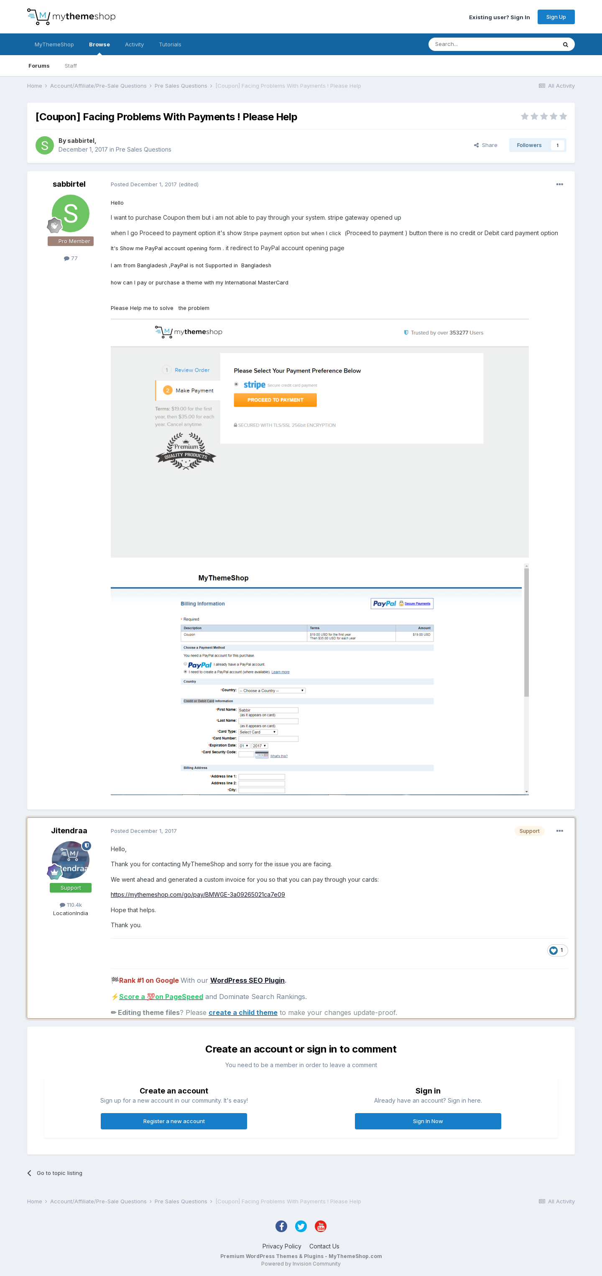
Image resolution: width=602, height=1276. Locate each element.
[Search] (471, 44)
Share (485, 145)
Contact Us (324, 1246)
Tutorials (170, 44)
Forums (39, 65)
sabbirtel (80, 140)
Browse (99, 48)
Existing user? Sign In (499, 16)
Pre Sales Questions (143, 149)
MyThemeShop (54, 44)
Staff (71, 65)
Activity (134, 44)
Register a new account (174, 1121)
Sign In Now (428, 1121)
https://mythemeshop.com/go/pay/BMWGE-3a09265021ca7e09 (198, 894)
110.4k (71, 904)
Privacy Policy (282, 1246)
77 (71, 258)
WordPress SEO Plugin (247, 980)
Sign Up (556, 16)
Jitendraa (69, 830)
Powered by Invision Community (301, 1264)
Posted (144, 184)
